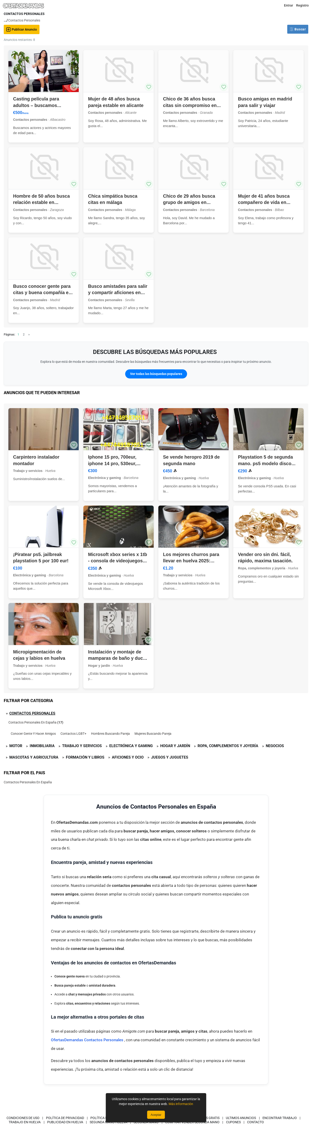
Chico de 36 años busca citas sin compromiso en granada (190, 105)
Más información (181, 1104)
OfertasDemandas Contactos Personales (87, 1040)
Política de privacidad (65, 1118)
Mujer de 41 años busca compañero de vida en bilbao (264, 202)
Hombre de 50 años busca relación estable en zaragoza (41, 202)
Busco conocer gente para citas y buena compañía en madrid (42, 293)
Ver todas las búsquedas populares (156, 374)
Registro (302, 5)
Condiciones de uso (23, 1118)
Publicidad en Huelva (65, 1122)
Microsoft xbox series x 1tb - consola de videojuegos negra (117, 561)
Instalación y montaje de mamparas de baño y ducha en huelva (118, 658)
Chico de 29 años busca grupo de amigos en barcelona (189, 202)
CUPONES (233, 1122)
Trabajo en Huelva (25, 1122)
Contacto (255, 1122)
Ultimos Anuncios (241, 1118)
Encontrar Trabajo (279, 1118)
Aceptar (156, 1114)
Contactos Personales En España (32, 722)
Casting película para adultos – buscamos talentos (36, 105)
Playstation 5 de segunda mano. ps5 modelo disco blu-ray (265, 463)
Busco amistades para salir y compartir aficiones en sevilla (117, 293)
